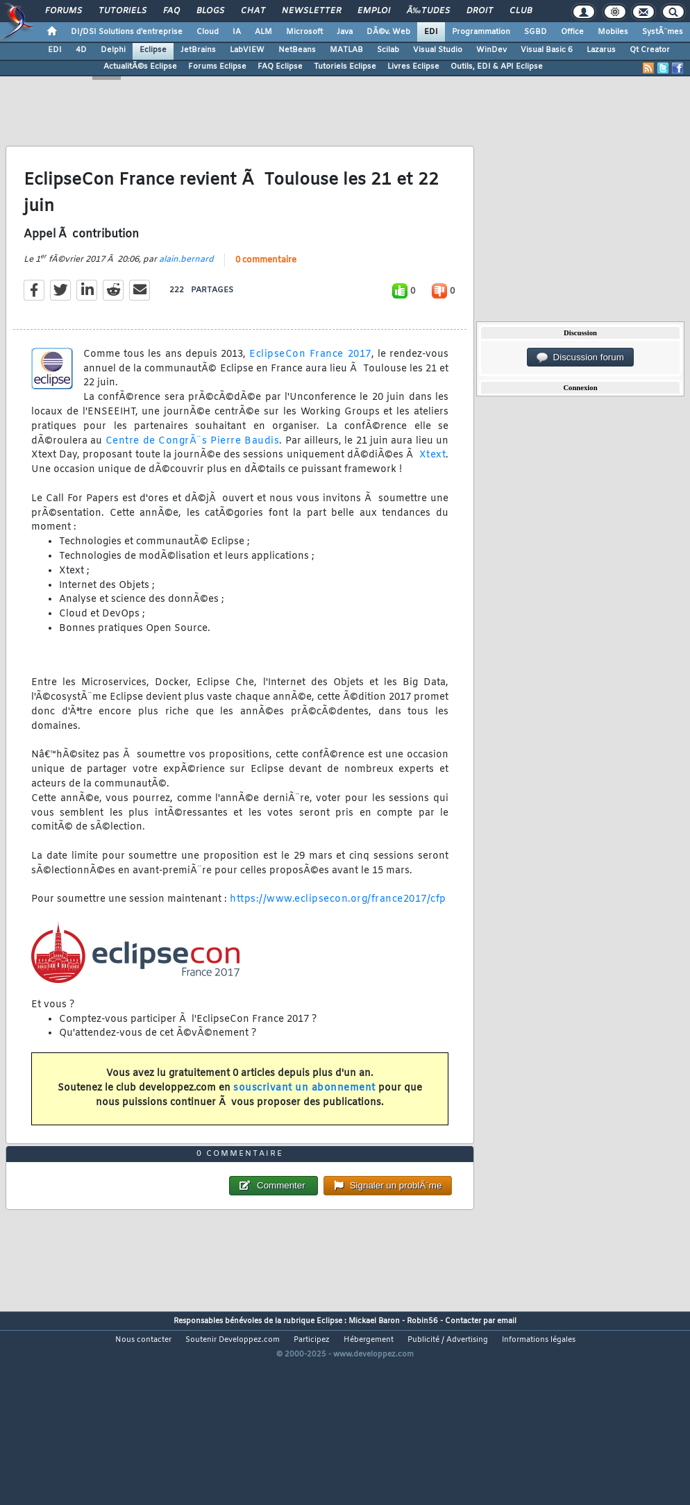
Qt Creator (650, 50)
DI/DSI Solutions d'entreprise (127, 32)
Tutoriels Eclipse (345, 67)
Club (520, 11)
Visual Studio (437, 50)
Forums (63, 11)
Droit (479, 11)
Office (572, 32)
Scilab (388, 50)
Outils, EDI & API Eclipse (497, 67)
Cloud (207, 32)
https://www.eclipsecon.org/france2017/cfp (338, 925)
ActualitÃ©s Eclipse (140, 67)
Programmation (481, 32)
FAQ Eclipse (280, 67)
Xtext (432, 481)
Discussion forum (580, 357)
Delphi (113, 50)
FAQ (171, 11)
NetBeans (297, 50)
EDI (431, 32)
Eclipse (153, 50)
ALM (263, 32)
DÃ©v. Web (388, 32)
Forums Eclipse (217, 67)
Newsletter (311, 11)
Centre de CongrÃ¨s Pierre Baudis (192, 467)
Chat (253, 11)
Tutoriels (122, 11)
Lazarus (601, 50)
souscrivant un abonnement (304, 1114)
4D (81, 50)
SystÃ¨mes (662, 32)
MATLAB (346, 50)
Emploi (374, 11)
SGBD (535, 32)
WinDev (491, 50)
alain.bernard (186, 286)
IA (237, 32)
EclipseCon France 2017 (310, 380)
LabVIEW (247, 50)
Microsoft (304, 32)
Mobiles (613, 32)
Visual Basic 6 (547, 50)
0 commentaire (265, 286)
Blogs (210, 11)
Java (345, 32)
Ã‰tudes (428, 11)
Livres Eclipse (413, 67)
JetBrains (198, 50)
